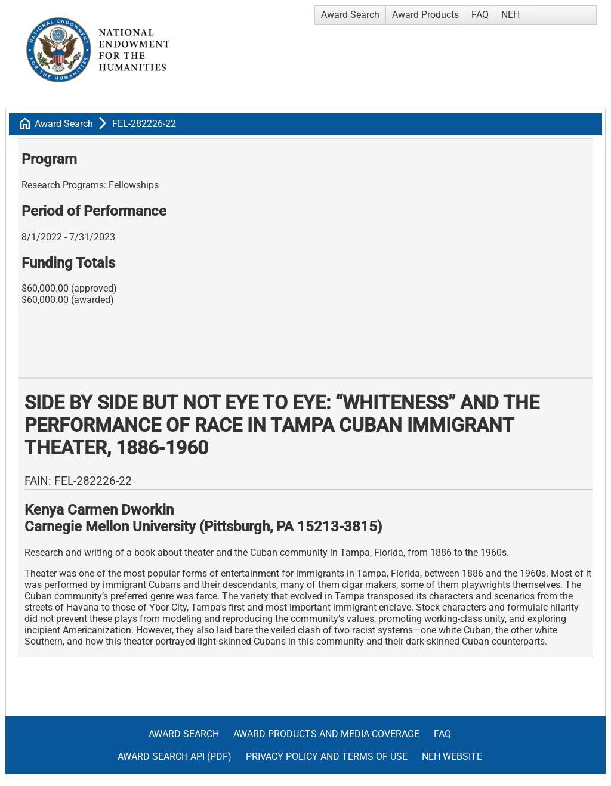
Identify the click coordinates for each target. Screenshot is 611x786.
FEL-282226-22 (144, 123)
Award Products (425, 14)
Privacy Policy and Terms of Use (327, 756)
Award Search (350, 14)
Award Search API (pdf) (175, 756)
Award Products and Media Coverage (326, 733)
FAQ (480, 14)
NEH (510, 14)
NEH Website (452, 756)
